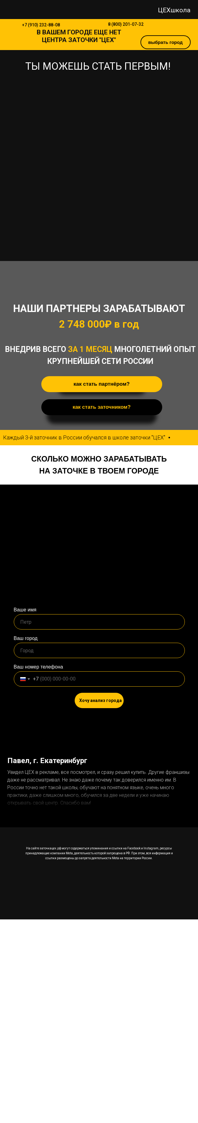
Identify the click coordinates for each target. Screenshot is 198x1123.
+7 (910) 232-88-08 (41, 24)
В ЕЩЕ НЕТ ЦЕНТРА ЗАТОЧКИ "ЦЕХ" (79, 36)
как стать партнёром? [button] (101, 384)
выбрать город (165, 42)
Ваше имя (25, 609)
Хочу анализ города (100, 700)
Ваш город (26, 638)
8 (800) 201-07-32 (126, 24)
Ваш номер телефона (38, 666)
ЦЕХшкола (174, 10)
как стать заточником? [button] (102, 407)
